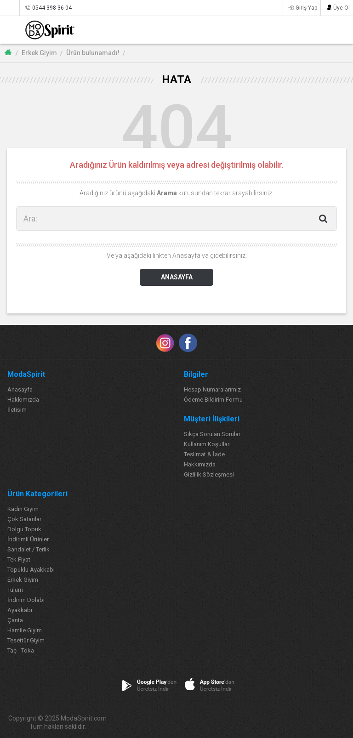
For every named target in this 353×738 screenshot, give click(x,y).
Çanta (15, 620)
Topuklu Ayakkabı (31, 569)
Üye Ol (341, 8)
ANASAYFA (177, 277)
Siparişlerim (9, 8)
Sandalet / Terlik (28, 549)
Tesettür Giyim (26, 640)
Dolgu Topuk (24, 529)
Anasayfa (20, 389)
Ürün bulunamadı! (93, 53)
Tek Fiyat (18, 559)
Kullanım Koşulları (207, 444)
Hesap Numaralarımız (212, 389)
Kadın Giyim (23, 508)
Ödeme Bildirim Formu (213, 399)
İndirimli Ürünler (28, 539)
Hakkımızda (23, 399)
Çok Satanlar (24, 519)
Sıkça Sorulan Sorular (212, 434)
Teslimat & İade (204, 454)
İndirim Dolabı (26, 599)
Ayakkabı (19, 610)
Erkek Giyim (39, 53)
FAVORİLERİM (316, 29)
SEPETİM (335, 29)
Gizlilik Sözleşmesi (209, 474)
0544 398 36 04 (52, 8)
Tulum (15, 589)
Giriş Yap (306, 8)
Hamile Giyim (24, 630)
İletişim (17, 409)
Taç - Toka (20, 650)
